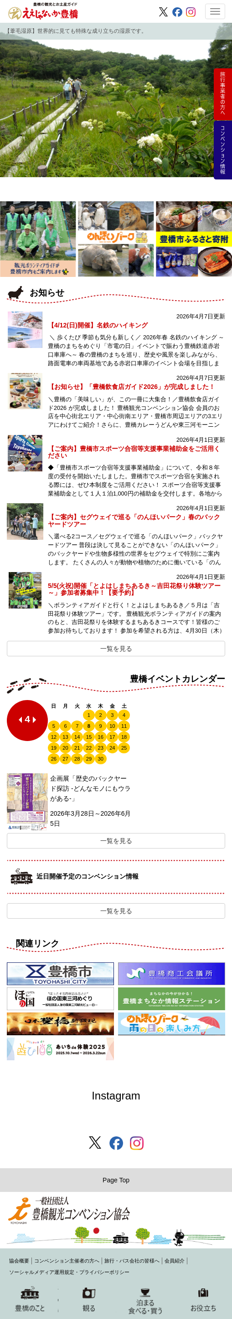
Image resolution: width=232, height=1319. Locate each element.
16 (100, 737)
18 (124, 737)
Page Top (116, 1180)
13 (65, 737)
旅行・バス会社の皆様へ (132, 1260)
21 (77, 748)
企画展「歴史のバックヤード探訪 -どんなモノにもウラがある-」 (90, 789)
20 (65, 748)
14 (77, 737)
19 (54, 748)
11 (124, 726)
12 (54, 737)
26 (54, 759)
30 (100, 759)
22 (89, 748)
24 (112, 748)
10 (112, 726)
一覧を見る (116, 648)
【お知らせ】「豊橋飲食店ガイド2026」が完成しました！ (131, 386)
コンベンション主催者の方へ (66, 1260)
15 (89, 737)
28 (77, 759)
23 (100, 748)
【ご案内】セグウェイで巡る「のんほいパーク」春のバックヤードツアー (134, 520)
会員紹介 (175, 1260)
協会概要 (19, 1260)
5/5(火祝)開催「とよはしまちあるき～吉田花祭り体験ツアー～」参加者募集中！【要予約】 (134, 589)
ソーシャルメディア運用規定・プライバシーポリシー (69, 1272)
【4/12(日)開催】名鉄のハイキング (98, 325)
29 (89, 759)
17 (112, 737)
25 (124, 748)
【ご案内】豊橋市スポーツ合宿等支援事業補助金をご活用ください (134, 452)
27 (65, 759)
